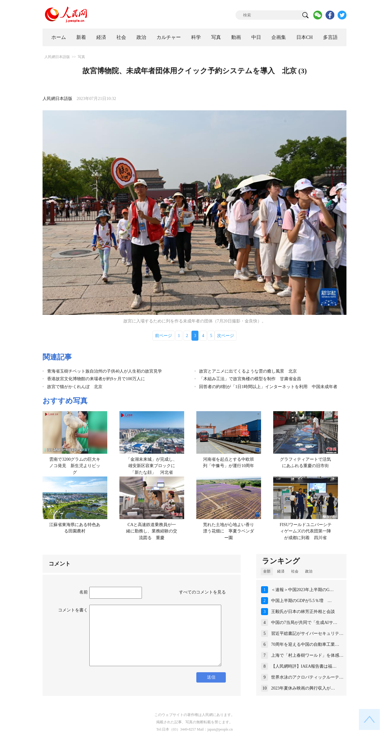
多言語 (330, 37)
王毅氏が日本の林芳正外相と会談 (303, 611)
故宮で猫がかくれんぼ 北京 (74, 386)
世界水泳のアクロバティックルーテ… (307, 677)
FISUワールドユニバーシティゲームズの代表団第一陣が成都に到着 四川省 (305, 531)
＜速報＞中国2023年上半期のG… (302, 589)
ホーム (58, 37)
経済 (101, 37)
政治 (141, 37)
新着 (81, 37)
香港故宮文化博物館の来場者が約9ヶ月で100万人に (96, 379)
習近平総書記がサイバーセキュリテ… (307, 633)
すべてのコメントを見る (202, 592)
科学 (196, 37)
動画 (236, 37)
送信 (211, 677)
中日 (256, 37)
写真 (216, 37)
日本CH (304, 37)
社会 (121, 37)
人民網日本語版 (57, 57)
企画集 (278, 37)
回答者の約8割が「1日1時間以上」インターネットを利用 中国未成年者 (268, 386)
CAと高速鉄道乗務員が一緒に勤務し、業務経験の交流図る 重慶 (151, 531)
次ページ (225, 335)
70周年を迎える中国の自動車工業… (305, 644)
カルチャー (169, 37)
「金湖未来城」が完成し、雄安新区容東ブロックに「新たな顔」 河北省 (151, 466)
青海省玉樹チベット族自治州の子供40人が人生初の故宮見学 (104, 371)
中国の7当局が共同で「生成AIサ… (304, 622)
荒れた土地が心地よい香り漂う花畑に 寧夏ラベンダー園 (228, 531)
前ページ (163, 335)
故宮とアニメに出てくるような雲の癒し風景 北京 (248, 371)
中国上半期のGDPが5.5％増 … (301, 600)
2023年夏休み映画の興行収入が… (303, 688)
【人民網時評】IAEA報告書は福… (303, 666)
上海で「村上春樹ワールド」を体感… (307, 655)
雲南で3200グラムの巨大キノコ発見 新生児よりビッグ (74, 466)
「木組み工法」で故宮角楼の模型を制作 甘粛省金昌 (250, 379)
